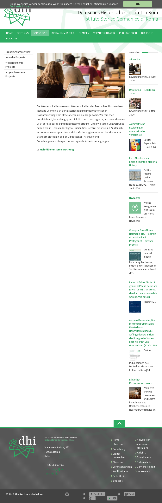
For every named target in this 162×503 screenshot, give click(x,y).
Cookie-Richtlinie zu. (21, 6)
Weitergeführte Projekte (14, 65)
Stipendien (134, 59)
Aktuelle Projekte (15, 57)
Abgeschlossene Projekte (15, 74)
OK (138, 4)
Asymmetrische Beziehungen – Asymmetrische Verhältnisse (137, 129)
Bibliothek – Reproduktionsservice (140, 381)
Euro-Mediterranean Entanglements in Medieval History (143, 161)
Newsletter (134, 197)
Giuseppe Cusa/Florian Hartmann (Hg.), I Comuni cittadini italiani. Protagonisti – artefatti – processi (143, 237)
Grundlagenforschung (18, 52)
